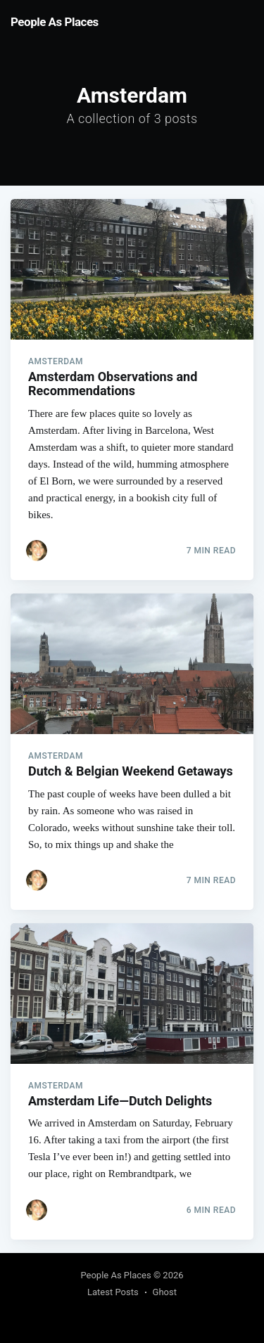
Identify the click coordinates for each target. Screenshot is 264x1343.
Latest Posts (113, 1292)
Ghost (165, 1292)
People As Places (55, 22)
